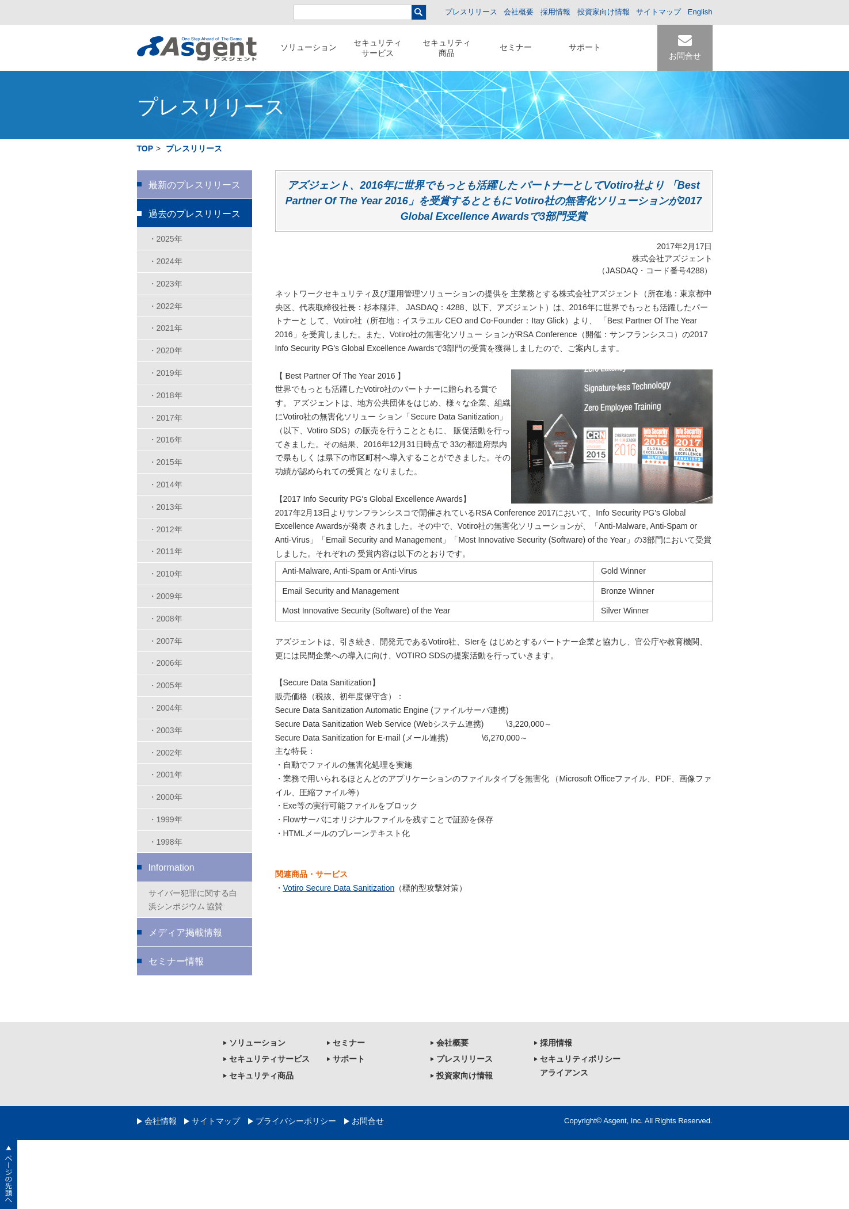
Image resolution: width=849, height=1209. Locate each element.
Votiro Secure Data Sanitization (339, 888)
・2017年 (165, 417)
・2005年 (165, 685)
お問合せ (685, 55)
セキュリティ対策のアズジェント (197, 49)
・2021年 (165, 328)
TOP (145, 148)
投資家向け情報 (603, 12)
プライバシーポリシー (296, 1121)
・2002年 (165, 752)
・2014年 (165, 484)
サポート (585, 47)
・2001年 (165, 774)
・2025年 (165, 238)
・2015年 (165, 462)
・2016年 (165, 439)
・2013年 (165, 507)
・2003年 (165, 730)
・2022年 (165, 306)
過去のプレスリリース (195, 214)
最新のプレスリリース (195, 185)
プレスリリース (471, 12)
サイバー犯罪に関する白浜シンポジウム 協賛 (193, 899)
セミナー (516, 47)
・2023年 (165, 283)
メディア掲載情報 (185, 932)
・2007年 (165, 641)
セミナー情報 (176, 961)
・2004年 (165, 707)
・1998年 (165, 841)
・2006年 (165, 663)
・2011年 (165, 551)
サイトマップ (658, 12)
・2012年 (165, 529)
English (700, 12)
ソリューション (308, 47)
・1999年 (165, 819)
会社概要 (519, 12)
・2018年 (165, 395)
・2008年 (165, 618)
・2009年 (165, 596)
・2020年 (165, 350)
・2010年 (165, 573)
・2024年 (165, 261)
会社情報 (160, 1121)
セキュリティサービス (377, 48)
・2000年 (165, 797)
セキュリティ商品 (446, 48)
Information (172, 867)
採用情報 (555, 12)
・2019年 (165, 372)
